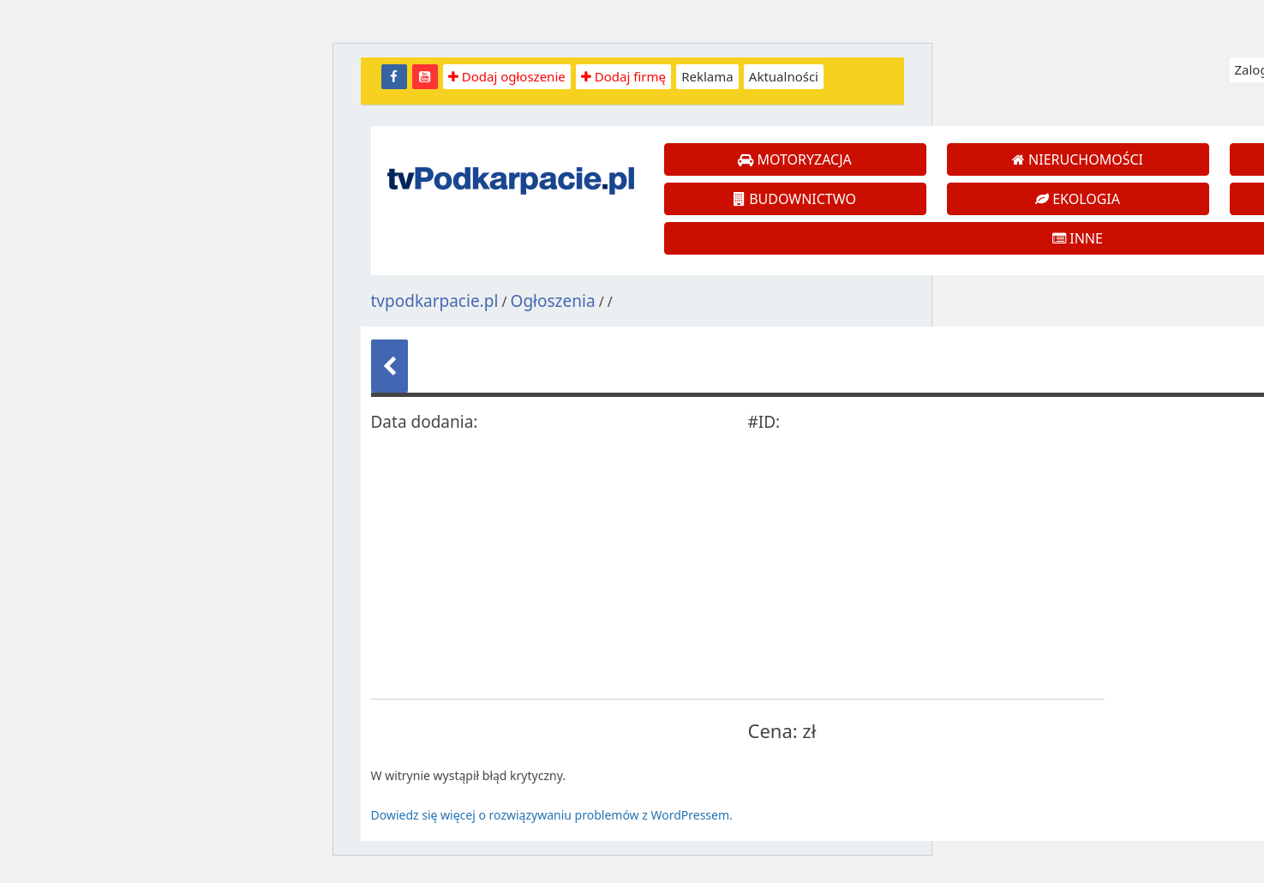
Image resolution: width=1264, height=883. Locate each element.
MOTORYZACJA (795, 159)
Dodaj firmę (623, 76)
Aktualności (783, 76)
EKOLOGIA (1077, 198)
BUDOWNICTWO (795, 198)
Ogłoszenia (553, 301)
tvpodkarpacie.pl (435, 301)
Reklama (707, 76)
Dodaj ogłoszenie (507, 76)
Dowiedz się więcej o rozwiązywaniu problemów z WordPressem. (552, 815)
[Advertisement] (686, 565)
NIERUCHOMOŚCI (1077, 159)
